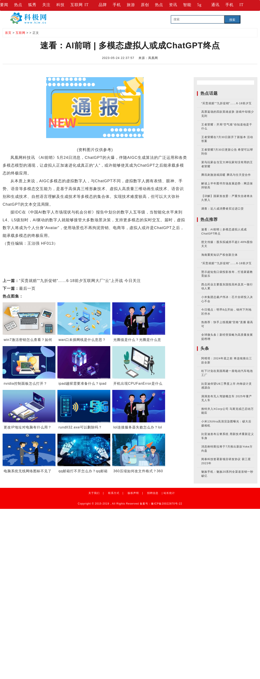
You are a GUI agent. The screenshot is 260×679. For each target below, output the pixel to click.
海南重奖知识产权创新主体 (219, 254)
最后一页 (27, 288)
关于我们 (94, 493)
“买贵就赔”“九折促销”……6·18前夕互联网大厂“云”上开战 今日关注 (80, 280)
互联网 (76, 5)
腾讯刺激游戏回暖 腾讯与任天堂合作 (226, 174)
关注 (46, 5)
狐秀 (32, 5)
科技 (60, 5)
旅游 (131, 5)
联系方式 (113, 493)
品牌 (103, 5)
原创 (145, 5)
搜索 (232, 19)
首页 (8, 32)
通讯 (215, 5)
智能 (187, 5)
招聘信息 (152, 493)
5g (199, 5)
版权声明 (133, 493)
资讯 (173, 5)
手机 (117, 5)
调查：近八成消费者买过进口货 (222, 208)
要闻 (4, 5)
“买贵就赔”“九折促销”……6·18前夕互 (226, 103)
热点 (18, 5)
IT (86, 5)
